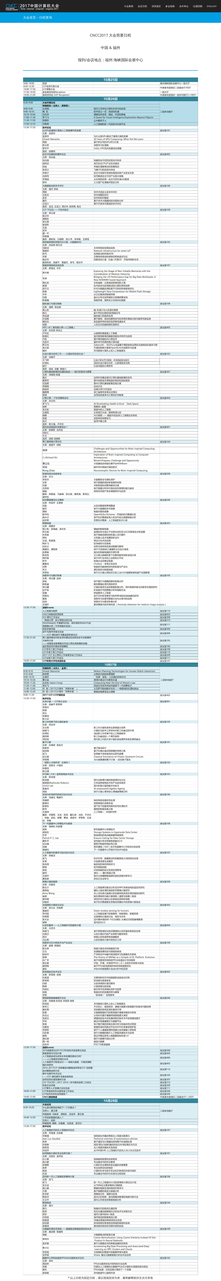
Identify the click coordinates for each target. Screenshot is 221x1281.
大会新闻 (128, 6)
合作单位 (183, 6)
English (211, 6)
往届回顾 (197, 6)
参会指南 (170, 6)
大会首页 (29, 17)
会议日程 (142, 6)
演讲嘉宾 (156, 6)
